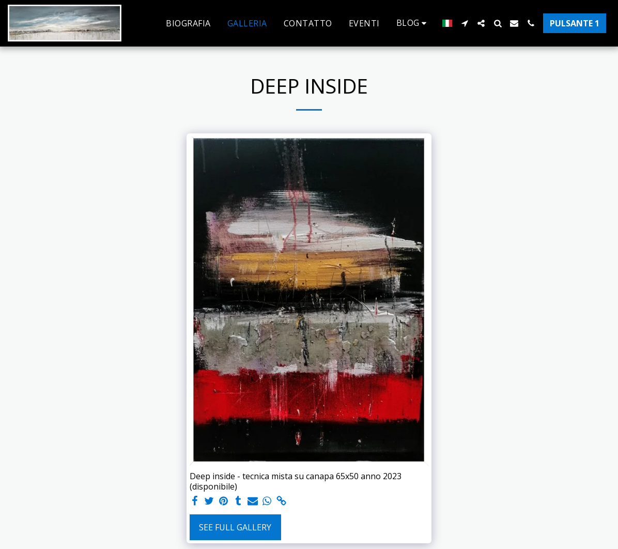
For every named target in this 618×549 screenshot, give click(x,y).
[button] (413, 23)
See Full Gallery (235, 527)
